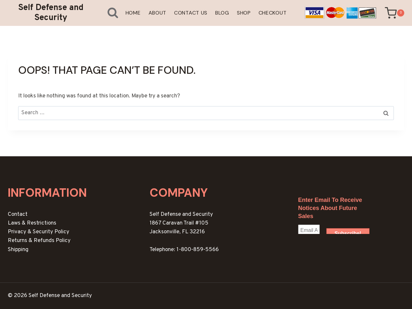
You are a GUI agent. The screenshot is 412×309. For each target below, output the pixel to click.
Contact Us (190, 12)
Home (133, 12)
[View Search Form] (107, 12)
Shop (244, 12)
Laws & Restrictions (32, 223)
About (158, 12)
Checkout (273, 12)
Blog (222, 12)
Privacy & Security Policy (38, 232)
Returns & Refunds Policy (39, 240)
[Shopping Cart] (394, 13)
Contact (18, 214)
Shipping (18, 249)
